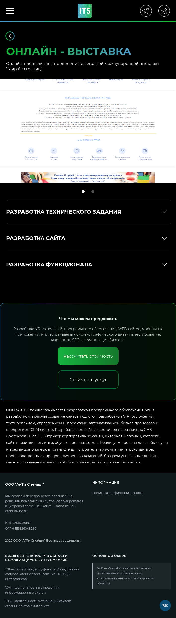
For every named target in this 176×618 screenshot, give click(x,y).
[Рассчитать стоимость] (88, 356)
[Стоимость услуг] (88, 379)
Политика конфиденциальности (117, 493)
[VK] (165, 605)
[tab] (83, 191)
